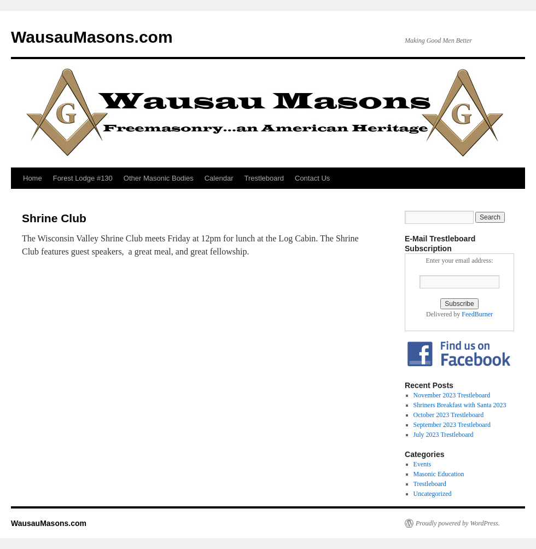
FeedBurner (477, 314)
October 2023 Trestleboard (448, 415)
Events (422, 464)
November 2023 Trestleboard (452, 395)
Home (32, 178)
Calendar (219, 178)
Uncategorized (432, 494)
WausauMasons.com (92, 37)
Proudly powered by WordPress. (458, 523)
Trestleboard (264, 178)
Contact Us (312, 178)
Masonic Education (438, 474)
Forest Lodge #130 (83, 178)
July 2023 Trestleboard (443, 434)
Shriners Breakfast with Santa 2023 (459, 405)
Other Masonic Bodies (159, 178)
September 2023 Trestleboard (452, 425)
